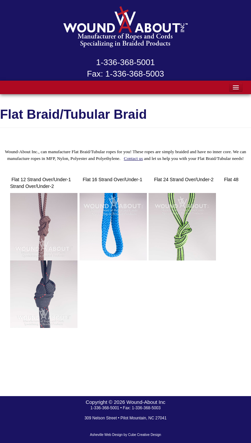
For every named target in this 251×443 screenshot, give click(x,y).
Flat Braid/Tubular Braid (73, 114)
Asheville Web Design (106, 435)
